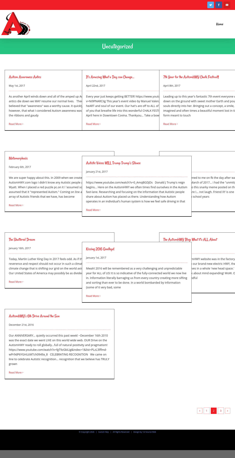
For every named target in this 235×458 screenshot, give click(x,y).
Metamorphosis (18, 158)
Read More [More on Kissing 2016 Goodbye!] (92, 296)
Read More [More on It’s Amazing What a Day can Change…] (92, 124)
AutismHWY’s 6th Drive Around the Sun (34, 316)
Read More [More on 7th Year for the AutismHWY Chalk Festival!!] (169, 124)
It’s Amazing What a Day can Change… (110, 76)
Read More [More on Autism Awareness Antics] (15, 124)
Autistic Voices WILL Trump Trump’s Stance (113, 162)
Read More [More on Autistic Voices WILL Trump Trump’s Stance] (92, 210)
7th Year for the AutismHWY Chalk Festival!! (191, 76)
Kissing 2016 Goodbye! (100, 248)
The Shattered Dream (22, 239)
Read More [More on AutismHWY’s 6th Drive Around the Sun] (15, 372)
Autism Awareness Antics (25, 76)
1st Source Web (149, 432)
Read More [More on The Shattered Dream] (15, 281)
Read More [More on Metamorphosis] (15, 205)
